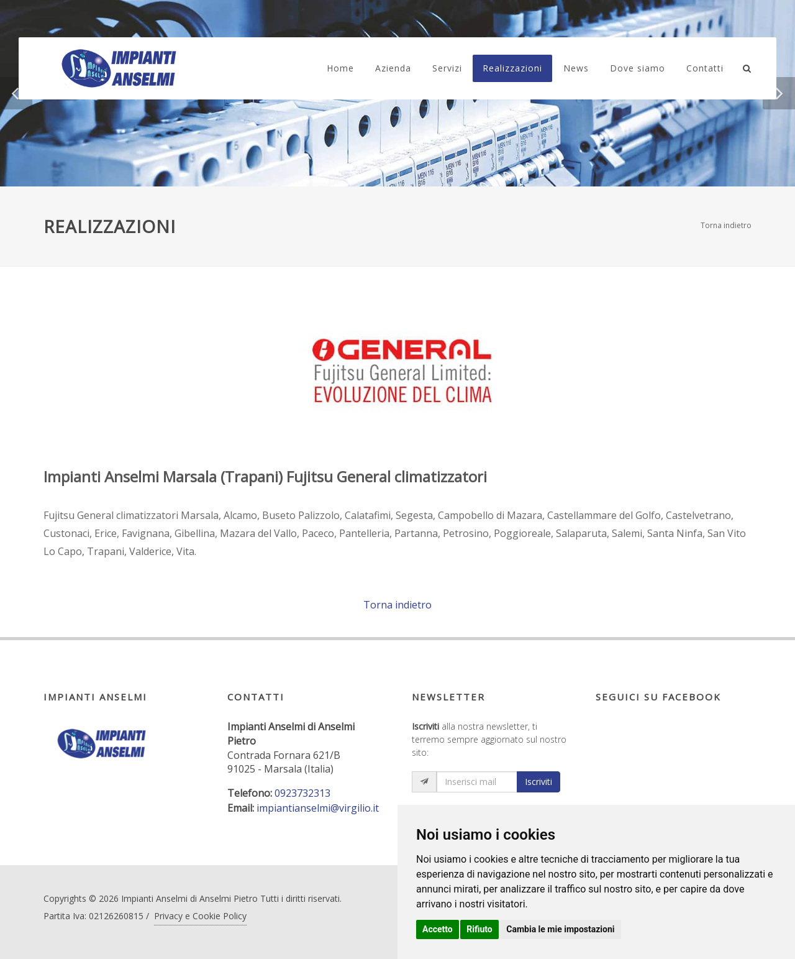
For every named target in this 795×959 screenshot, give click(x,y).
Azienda (393, 68)
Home (340, 68)
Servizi (447, 68)
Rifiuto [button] (479, 929)
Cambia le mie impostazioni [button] (560, 929)
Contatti (705, 68)
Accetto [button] (437, 929)
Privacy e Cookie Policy (200, 916)
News (576, 68)
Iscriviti (538, 781)
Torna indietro (726, 225)
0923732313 (302, 793)
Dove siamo (637, 68)
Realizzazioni (512, 68)
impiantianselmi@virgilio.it (318, 808)
